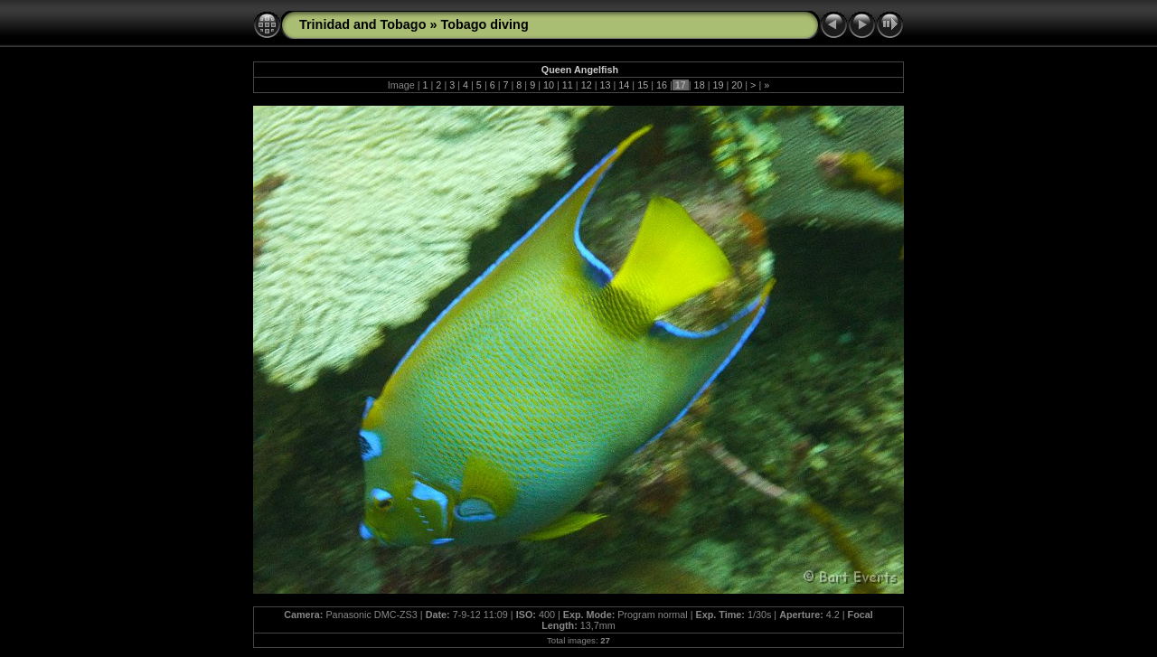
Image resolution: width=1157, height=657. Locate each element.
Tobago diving (484, 24)
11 (568, 85)
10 (549, 85)
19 (718, 85)
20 (737, 85)
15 (643, 85)
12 (586, 85)
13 (605, 85)
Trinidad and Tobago (362, 24)
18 (699, 85)
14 (624, 85)
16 (662, 85)
